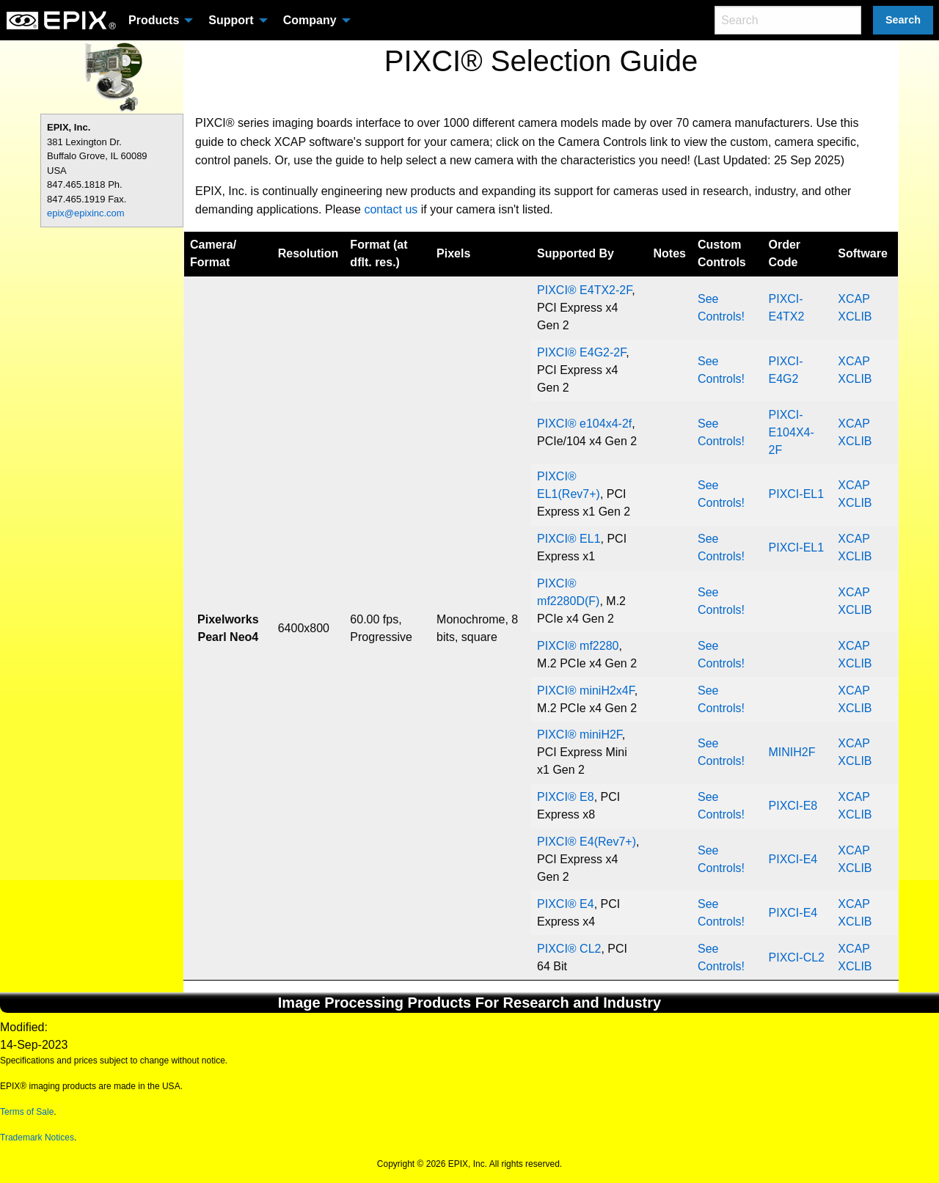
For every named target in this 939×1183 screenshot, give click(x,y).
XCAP (853, 299)
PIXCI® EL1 (569, 538)
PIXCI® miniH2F (579, 734)
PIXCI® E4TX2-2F (584, 290)
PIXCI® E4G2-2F (581, 352)
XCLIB (855, 316)
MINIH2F (792, 752)
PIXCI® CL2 (569, 948)
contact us (390, 209)
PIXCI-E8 (793, 805)
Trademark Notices (37, 1137)
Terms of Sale (27, 1112)
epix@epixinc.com (86, 213)
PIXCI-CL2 (797, 957)
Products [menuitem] (153, 20)
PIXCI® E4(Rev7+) (586, 841)
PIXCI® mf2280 (577, 646)
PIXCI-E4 (793, 859)
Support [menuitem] (230, 20)
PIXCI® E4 (565, 904)
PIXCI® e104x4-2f (584, 423)
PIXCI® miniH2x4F (586, 690)
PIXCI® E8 (565, 797)
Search (903, 20)
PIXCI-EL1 (797, 494)
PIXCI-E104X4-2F (791, 432)
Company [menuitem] (310, 20)
